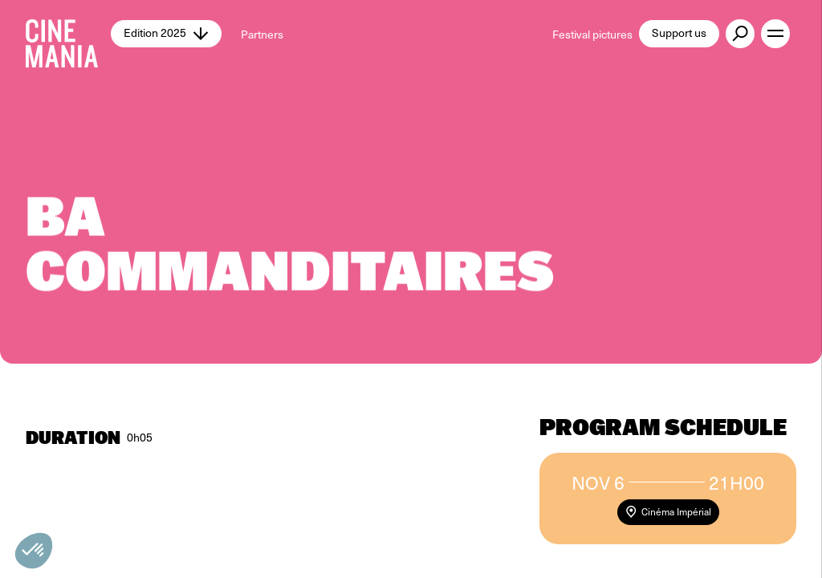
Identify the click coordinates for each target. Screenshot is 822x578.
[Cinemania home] (68, 33)
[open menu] (775, 33)
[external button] (740, 33)
